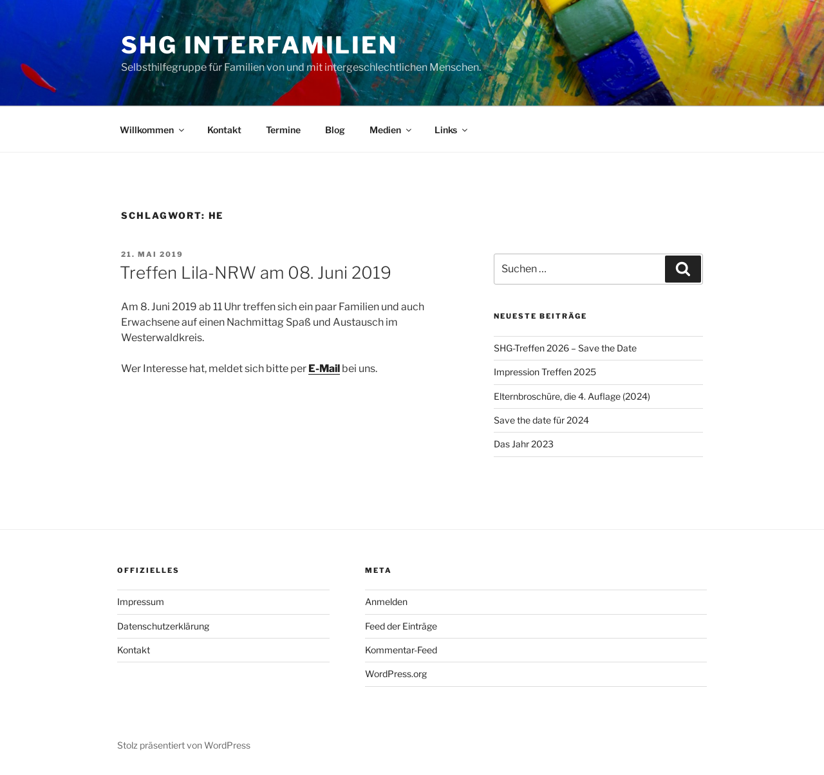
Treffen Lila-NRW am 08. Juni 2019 (255, 273)
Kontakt (224, 129)
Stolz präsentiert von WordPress (183, 745)
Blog (335, 129)
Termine (283, 129)
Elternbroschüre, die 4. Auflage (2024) (572, 396)
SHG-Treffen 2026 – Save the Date (565, 347)
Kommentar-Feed (401, 649)
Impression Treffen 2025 (545, 371)
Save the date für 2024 (541, 420)
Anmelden (386, 601)
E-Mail (324, 368)
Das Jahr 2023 (524, 443)
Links (452, 129)
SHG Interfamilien (259, 45)
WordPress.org (396, 673)
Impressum (140, 601)
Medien (391, 129)
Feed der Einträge (401, 626)
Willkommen (153, 129)
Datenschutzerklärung (163, 626)
